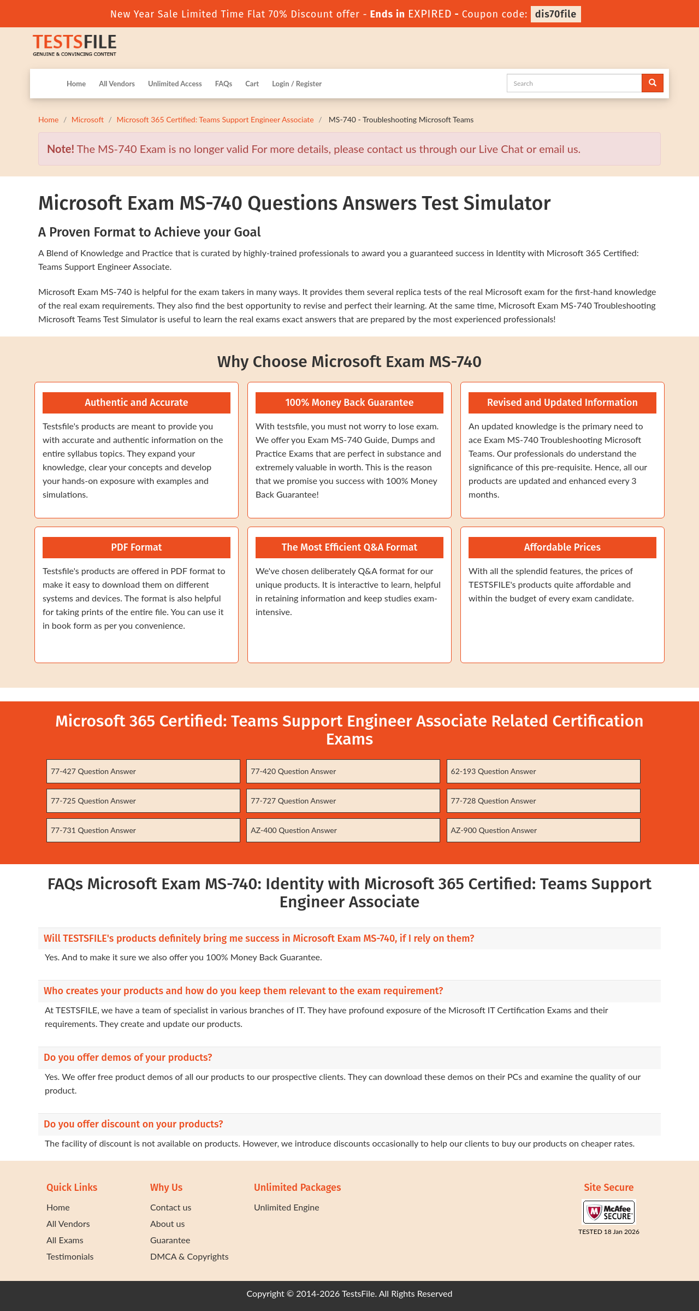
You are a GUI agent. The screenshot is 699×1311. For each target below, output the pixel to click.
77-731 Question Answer (93, 830)
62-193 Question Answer (493, 771)
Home (76, 83)
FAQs (223, 83)
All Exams (65, 1240)
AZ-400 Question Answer (294, 830)
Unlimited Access (175, 83)
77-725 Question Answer (93, 800)
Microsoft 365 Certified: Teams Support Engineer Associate (214, 119)
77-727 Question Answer (293, 800)
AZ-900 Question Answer (494, 830)
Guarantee (170, 1240)
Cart (252, 83)
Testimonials (69, 1256)
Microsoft (88, 119)
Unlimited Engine (286, 1207)
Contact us (170, 1207)
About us (167, 1223)
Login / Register (297, 83)
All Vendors (117, 83)
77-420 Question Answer (293, 771)
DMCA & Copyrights (189, 1256)
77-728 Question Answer (493, 800)
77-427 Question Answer (93, 771)
